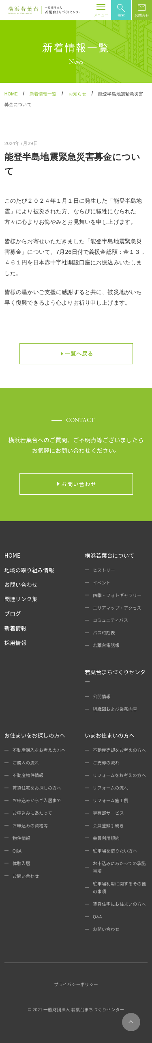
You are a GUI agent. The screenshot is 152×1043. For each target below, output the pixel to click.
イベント (102, 582)
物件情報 (21, 838)
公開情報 (102, 696)
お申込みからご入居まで (37, 800)
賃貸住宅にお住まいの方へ (119, 903)
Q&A (17, 850)
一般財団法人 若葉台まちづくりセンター (83, 1009)
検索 (121, 10)
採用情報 (15, 642)
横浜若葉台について (109, 555)
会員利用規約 (106, 838)
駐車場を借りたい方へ (115, 850)
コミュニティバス (110, 620)
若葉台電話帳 (106, 645)
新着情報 (15, 628)
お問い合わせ (21, 584)
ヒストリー (104, 570)
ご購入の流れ (26, 762)
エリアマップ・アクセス (117, 607)
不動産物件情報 (28, 775)
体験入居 (21, 863)
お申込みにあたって (32, 812)
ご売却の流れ (106, 762)
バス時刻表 (104, 632)
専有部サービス (108, 812)
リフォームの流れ (110, 787)
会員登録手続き (108, 825)
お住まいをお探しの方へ (34, 735)
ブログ (12, 613)
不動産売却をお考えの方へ (119, 750)
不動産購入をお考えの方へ (39, 750)
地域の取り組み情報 (29, 570)
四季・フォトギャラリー (117, 595)
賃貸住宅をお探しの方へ (37, 787)
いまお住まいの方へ (110, 735)
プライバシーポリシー (76, 984)
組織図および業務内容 (115, 708)
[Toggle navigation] (101, 10)
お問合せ (142, 10)
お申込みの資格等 (30, 825)
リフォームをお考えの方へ (119, 775)
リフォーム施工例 (110, 800)
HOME (12, 555)
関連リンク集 (21, 599)
